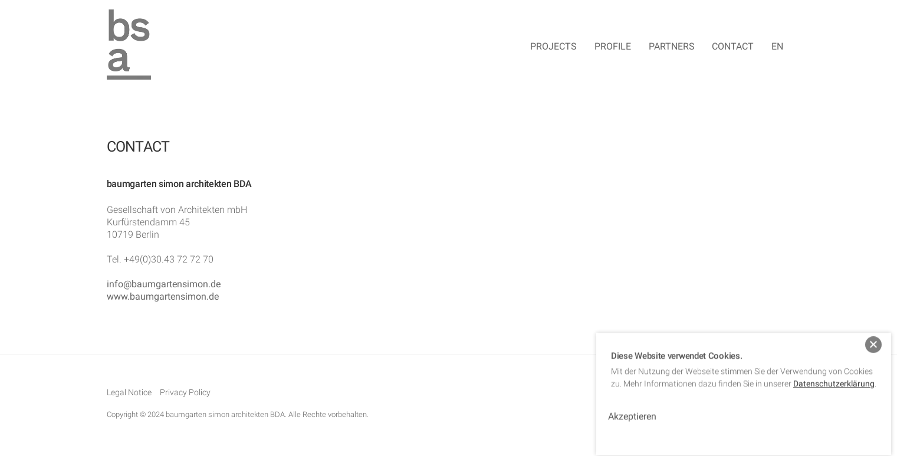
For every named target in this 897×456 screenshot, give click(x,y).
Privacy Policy (185, 393)
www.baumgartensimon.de (163, 297)
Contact (733, 47)
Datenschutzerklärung (834, 376)
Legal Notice (129, 393)
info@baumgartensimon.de (164, 284)
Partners (672, 47)
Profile (612, 47)
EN (777, 47)
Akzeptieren (632, 409)
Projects (553, 47)
